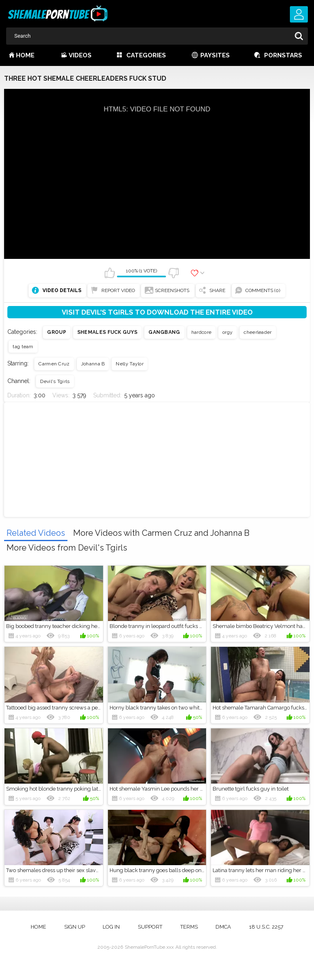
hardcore (201, 332)
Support (150, 927)
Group (56, 332)
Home (25, 55)
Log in (111, 927)
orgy (227, 332)
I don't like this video (173, 272)
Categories (146, 55)
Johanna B (93, 364)
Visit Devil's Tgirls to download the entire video (157, 312)
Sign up (74, 927)
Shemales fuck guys (107, 332)
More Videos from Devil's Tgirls (67, 548)
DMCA (223, 927)
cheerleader (257, 332)
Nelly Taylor (130, 364)
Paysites (215, 55)
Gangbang (164, 332)
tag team (23, 346)
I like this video (109, 272)
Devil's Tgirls (55, 381)
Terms (189, 927)
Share (217, 290)
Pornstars (283, 55)
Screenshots (172, 290)
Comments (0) (262, 290)
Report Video (118, 290)
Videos (80, 55)
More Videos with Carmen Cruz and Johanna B (161, 533)
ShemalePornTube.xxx (149, 947)
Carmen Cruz (54, 364)
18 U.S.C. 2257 (266, 927)
